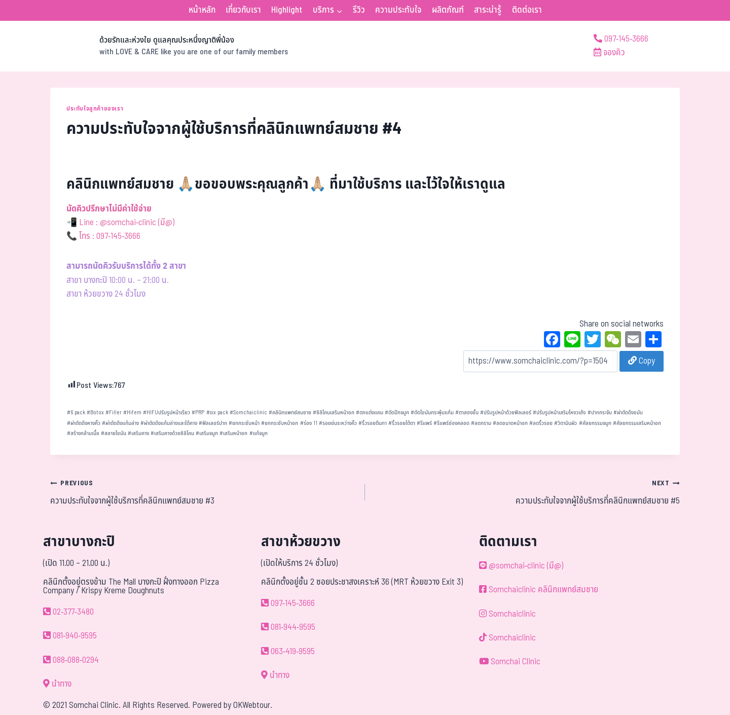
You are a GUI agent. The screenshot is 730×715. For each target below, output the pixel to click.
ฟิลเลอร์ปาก (213, 423)
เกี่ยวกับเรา (243, 10)
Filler (113, 412)
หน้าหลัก (202, 10)
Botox (95, 412)
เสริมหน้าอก (233, 433)
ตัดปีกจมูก (397, 412)
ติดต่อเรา (527, 10)
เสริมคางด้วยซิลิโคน (172, 433)
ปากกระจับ (600, 412)
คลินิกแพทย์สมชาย (290, 412)
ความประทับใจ (398, 10)
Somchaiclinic (248, 412)
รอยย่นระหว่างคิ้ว (338, 423)
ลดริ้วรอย (541, 423)
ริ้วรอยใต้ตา (401, 423)
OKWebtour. (252, 705)
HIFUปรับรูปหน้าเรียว (166, 412)
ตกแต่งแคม (369, 412)
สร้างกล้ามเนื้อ (83, 433)
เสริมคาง (138, 433)
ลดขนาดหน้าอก (510, 423)
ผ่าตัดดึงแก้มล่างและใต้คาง (168, 423)
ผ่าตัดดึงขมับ (628, 412)
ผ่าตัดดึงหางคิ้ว (83, 423)
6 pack (76, 412)
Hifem (132, 412)
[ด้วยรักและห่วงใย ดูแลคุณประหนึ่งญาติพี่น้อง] (169, 46)
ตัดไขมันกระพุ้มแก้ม (432, 412)
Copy (641, 361)
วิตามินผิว (565, 423)
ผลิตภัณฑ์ (448, 10)
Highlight (286, 10)
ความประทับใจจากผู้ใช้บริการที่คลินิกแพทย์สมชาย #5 (527, 492)
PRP (198, 412)
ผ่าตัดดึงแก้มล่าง (120, 423)
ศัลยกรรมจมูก (595, 423)
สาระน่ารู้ (487, 10)
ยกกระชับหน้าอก (279, 423)
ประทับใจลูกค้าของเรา (94, 108)
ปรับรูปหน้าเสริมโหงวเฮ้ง (559, 412)
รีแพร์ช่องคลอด (451, 423)
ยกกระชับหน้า (244, 423)
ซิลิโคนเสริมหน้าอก (333, 412)
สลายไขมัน (113, 433)
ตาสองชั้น (467, 412)
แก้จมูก (258, 433)
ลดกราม (481, 423)
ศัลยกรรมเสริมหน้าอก (637, 423)
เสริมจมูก (207, 433)
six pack (217, 412)
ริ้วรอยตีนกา (372, 423)
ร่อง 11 (308, 423)
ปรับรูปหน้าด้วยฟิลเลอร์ (505, 412)
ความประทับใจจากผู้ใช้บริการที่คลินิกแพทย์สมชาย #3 (203, 492)
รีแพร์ (424, 423)
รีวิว (359, 10)
